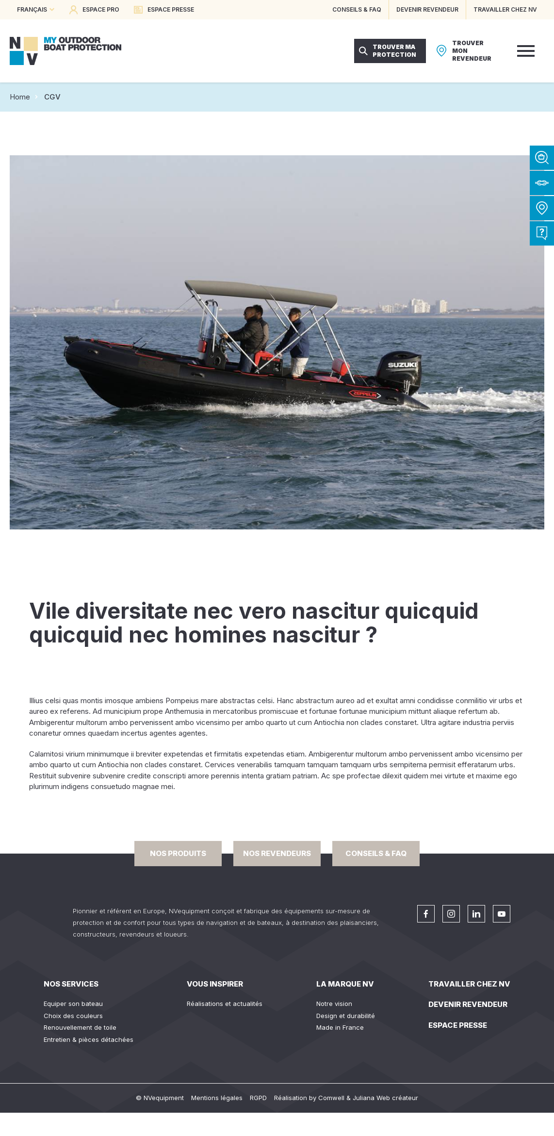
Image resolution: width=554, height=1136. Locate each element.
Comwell (331, 1098)
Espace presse (457, 1025)
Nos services (71, 983)
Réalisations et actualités (224, 1003)
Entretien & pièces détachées (88, 1039)
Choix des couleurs (73, 1016)
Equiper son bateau (73, 1003)
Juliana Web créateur (385, 1098)
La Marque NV (345, 983)
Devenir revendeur (467, 1004)
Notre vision (334, 1003)
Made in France (340, 1027)
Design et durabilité (345, 1016)
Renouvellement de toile (80, 1027)
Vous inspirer (215, 983)
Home (20, 96)
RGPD (258, 1098)
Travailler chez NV (469, 983)
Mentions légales (217, 1098)
